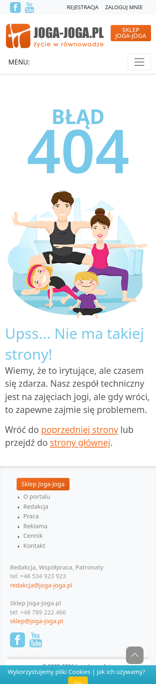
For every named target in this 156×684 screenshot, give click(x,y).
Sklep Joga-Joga (43, 484)
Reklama (35, 526)
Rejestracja (83, 7)
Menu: (19, 62)
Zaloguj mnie (124, 7)
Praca (31, 516)
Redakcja (35, 506)
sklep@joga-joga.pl (36, 621)
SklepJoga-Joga (130, 33)
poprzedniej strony (79, 429)
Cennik (32, 536)
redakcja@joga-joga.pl (41, 585)
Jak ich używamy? (121, 672)
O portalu (36, 496)
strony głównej (80, 442)
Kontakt (34, 546)
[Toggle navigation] (139, 62)
